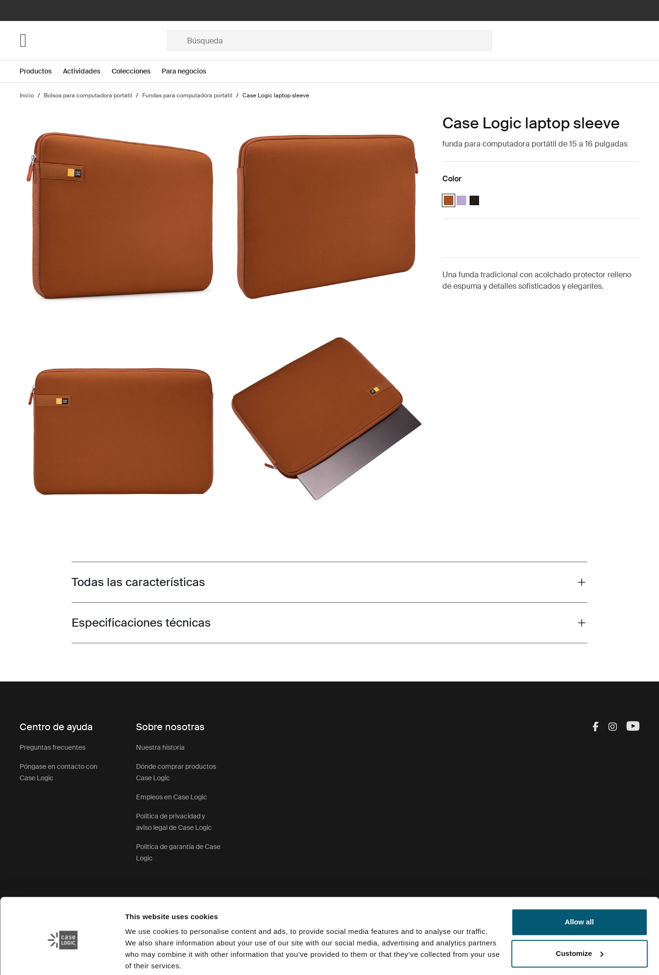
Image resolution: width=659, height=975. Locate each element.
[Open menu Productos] (41, 71)
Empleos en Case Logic (171, 797)
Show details (147, 956)
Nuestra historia (160, 747)
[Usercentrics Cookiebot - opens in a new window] (62, 956)
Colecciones (131, 71)
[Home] (93, 40)
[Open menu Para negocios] (190, 71)
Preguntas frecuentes (52, 747)
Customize (580, 917)
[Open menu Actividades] (87, 71)
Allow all (579, 886)
